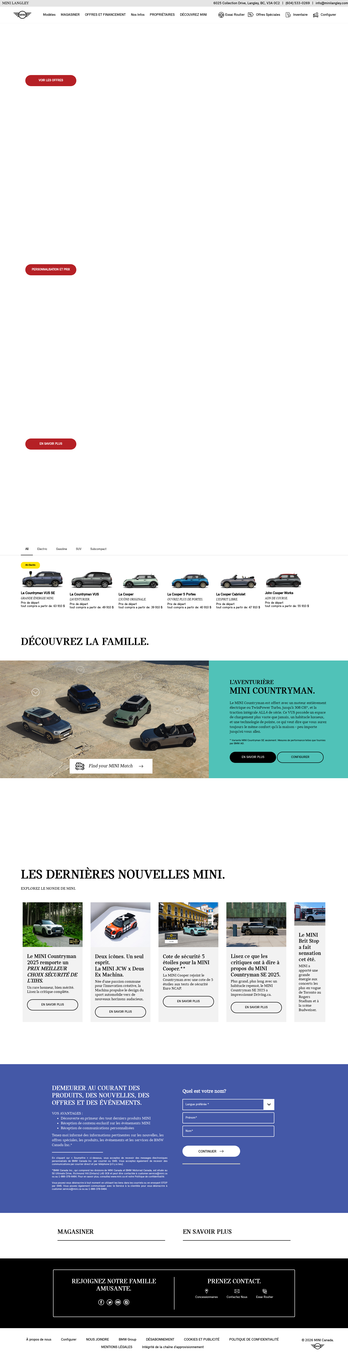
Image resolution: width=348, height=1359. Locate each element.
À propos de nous (38, 1340)
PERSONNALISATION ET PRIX (51, 269)
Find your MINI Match (109, 766)
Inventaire (296, 15)
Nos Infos (137, 15)
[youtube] (118, 1302)
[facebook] (101, 1302)
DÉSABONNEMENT (160, 1340)
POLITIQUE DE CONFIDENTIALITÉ (254, 1340)
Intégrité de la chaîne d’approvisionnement (173, 1347)
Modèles (49, 15)
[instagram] (126, 1302)
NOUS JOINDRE (97, 1340)
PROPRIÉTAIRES (162, 15)
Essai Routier (231, 15)
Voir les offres (51, 80)
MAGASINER (70, 15)
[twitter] (110, 1302)
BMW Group (127, 1340)
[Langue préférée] (228, 1104)
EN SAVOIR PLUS (51, 444)
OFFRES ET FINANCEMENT (105, 15)
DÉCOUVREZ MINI (193, 15)
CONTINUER (211, 1151)
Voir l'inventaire (50, 284)
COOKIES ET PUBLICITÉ (201, 1340)
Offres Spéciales (264, 15)
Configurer (324, 15)
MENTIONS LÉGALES (116, 1347)
